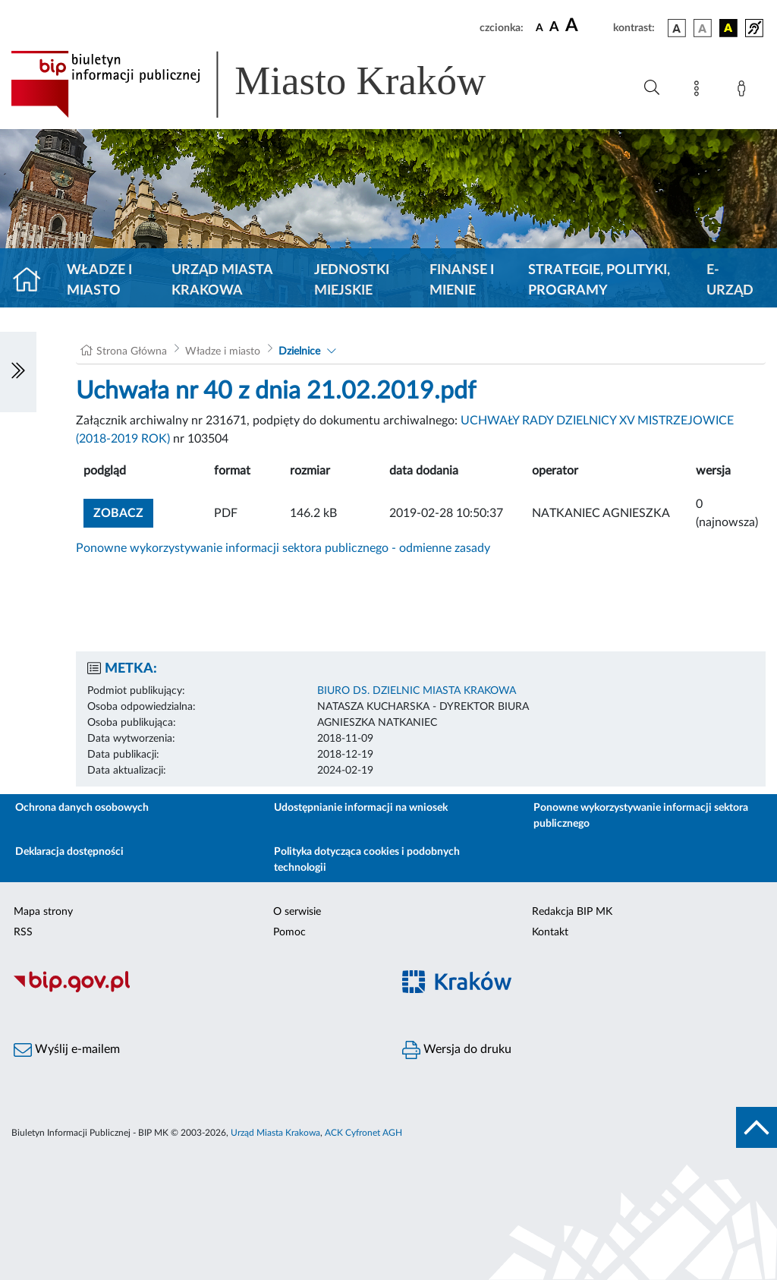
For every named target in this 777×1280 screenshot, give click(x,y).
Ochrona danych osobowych (82, 807)
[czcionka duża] (587, 25)
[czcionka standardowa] (539, 27)
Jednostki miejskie (351, 280)
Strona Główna (131, 351)
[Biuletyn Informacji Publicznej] (194, 990)
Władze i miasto (99, 280)
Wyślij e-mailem (67, 1050)
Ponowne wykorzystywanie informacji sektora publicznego (640, 815)
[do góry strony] (756, 1127)
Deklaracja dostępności (69, 852)
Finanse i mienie (461, 280)
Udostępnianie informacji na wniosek (361, 807)
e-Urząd (729, 280)
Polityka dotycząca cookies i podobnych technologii (367, 860)
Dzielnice (299, 351)
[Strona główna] (33, 280)
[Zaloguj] (744, 91)
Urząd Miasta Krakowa (221, 280)
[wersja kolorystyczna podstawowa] (676, 28)
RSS (23, 932)
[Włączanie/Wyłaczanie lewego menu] (18, 372)
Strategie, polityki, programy (599, 280)
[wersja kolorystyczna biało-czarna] (702, 28)
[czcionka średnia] (554, 27)
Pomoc (289, 932)
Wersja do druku (456, 1050)
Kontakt (550, 932)
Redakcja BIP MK (572, 911)
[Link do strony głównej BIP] (270, 84)
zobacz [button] (123, 511)
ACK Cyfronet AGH (363, 1132)
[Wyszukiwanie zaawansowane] (651, 88)
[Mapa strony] (700, 91)
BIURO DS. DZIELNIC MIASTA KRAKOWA (416, 691)
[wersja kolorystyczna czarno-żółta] (728, 28)
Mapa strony (43, 911)
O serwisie (297, 911)
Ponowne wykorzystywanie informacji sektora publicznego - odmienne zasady (283, 548)
